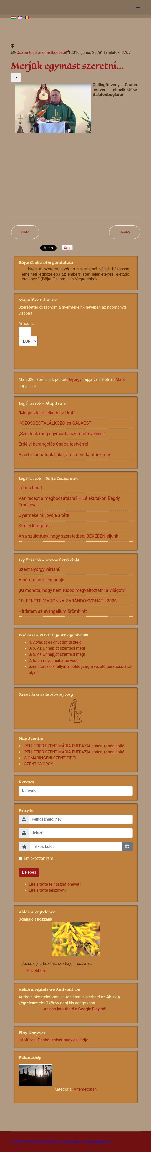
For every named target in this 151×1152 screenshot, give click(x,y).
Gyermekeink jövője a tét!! (44, 515)
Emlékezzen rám (38, 858)
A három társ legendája (41, 579)
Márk (120, 379)
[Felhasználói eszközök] (16, 77)
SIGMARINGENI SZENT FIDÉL (50, 758)
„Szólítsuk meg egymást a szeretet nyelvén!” (62, 433)
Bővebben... (37, 970)
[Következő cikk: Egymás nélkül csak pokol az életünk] (124, 232)
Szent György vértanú (40, 569)
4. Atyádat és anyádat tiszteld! (56, 642)
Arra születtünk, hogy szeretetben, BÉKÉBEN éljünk (68, 536)
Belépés (29, 872)
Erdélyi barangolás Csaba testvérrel (53, 444)
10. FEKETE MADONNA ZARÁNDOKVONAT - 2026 (68, 600)
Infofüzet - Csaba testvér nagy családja (53, 1039)
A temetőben (85, 1089)
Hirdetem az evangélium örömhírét (53, 611)
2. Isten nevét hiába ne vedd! (54, 660)
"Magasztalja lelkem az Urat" (47, 412)
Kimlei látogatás (35, 525)
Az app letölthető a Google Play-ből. (75, 1009)
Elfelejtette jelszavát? (48, 890)
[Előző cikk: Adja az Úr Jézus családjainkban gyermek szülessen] (25, 232)
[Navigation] (138, 7)
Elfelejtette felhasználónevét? (55, 884)
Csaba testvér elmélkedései (41, 52)
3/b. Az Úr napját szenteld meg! (57, 648)
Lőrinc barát (30, 487)
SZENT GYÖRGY (38, 764)
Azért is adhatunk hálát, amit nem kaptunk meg (65, 454)
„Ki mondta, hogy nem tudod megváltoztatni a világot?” (72, 590)
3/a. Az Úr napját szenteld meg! (57, 654)
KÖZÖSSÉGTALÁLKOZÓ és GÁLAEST (55, 423)
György (75, 379)
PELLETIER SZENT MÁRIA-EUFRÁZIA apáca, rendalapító (74, 745)
